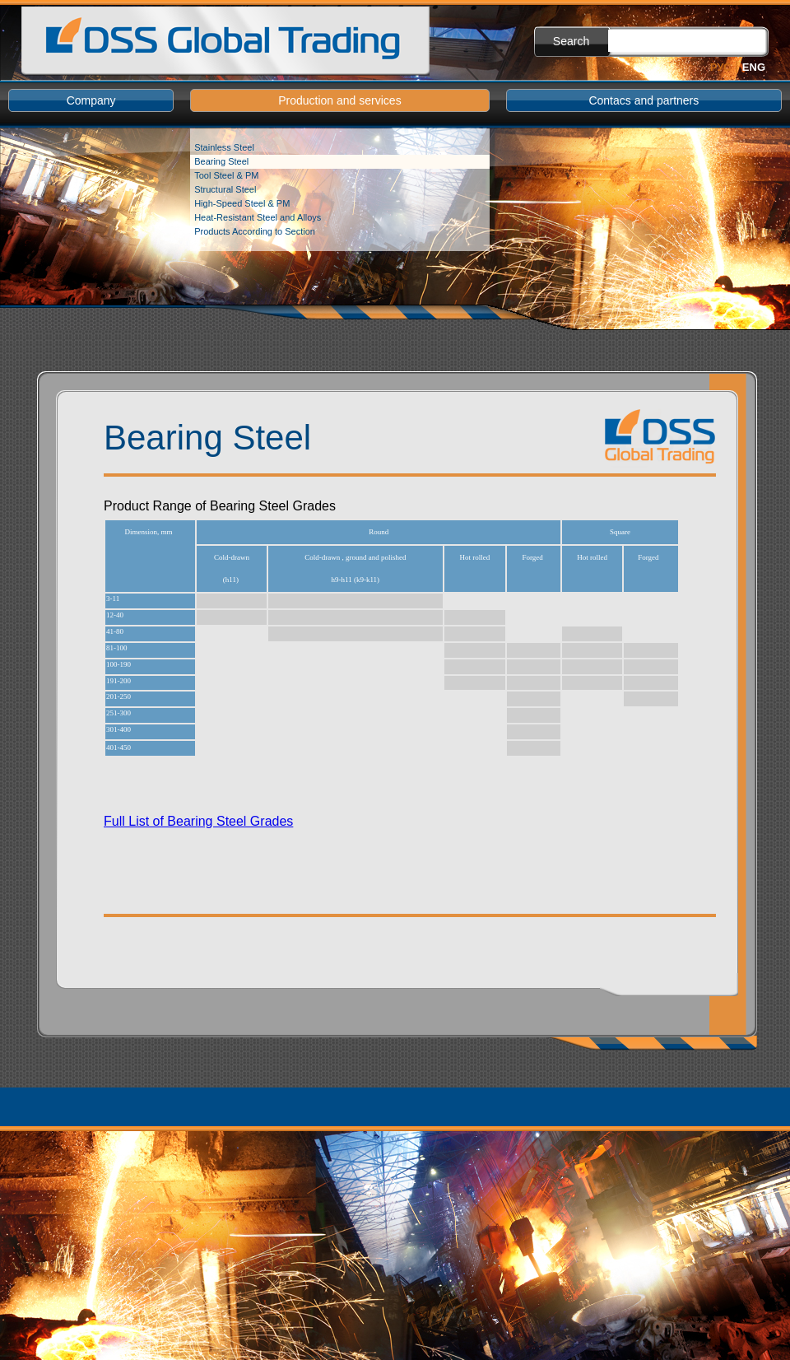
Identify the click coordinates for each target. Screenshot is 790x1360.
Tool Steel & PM (226, 175)
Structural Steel (225, 189)
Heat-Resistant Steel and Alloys (257, 217)
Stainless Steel (224, 147)
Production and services (339, 100)
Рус (721, 67)
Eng (753, 67)
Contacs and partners (643, 100)
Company (91, 100)
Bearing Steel (221, 161)
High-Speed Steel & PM (242, 203)
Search (571, 41)
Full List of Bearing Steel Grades (198, 821)
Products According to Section (254, 231)
